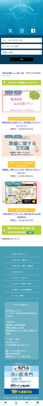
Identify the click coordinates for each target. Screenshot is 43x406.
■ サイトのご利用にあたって (16, 350)
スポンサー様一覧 (20, 278)
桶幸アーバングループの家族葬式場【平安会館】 (21, 164)
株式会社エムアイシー (14, 310)
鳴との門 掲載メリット (22, 260)
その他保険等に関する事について (18, 345)
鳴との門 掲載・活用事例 (23, 266)
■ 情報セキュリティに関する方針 (18, 356)
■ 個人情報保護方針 (13, 353)
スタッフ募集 (18, 295)
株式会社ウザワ (21, 210)
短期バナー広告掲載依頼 (22, 290)
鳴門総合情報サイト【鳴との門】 (13, 73)
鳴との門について (20, 254)
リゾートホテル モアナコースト (21, 118)
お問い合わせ (18, 272)
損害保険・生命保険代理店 (15, 325)
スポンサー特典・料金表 (22, 284)
